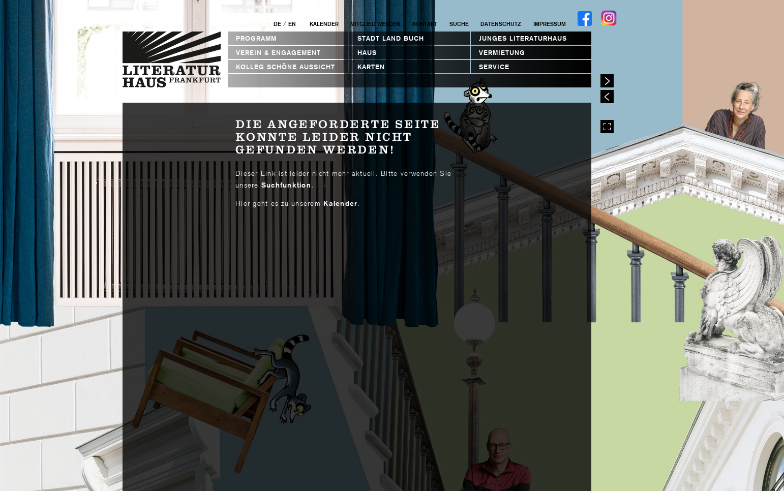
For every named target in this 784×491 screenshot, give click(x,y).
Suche (459, 24)
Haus (367, 52)
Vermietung (502, 52)
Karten (371, 67)
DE (277, 24)
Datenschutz (500, 24)
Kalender (324, 24)
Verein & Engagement (278, 52)
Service (494, 67)
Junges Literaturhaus (523, 38)
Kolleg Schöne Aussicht (285, 67)
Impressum (549, 24)
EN (292, 24)
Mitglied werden (375, 24)
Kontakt (424, 24)
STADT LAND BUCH (390, 38)
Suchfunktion (286, 185)
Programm (256, 38)
